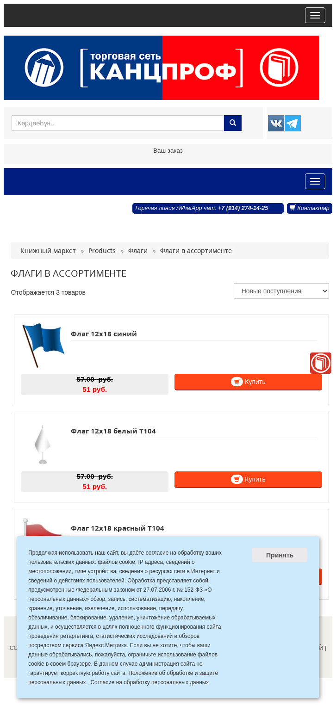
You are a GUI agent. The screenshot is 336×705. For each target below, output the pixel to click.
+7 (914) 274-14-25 (243, 208)
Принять (279, 555)
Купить (248, 381)
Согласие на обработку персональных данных (149, 682)
